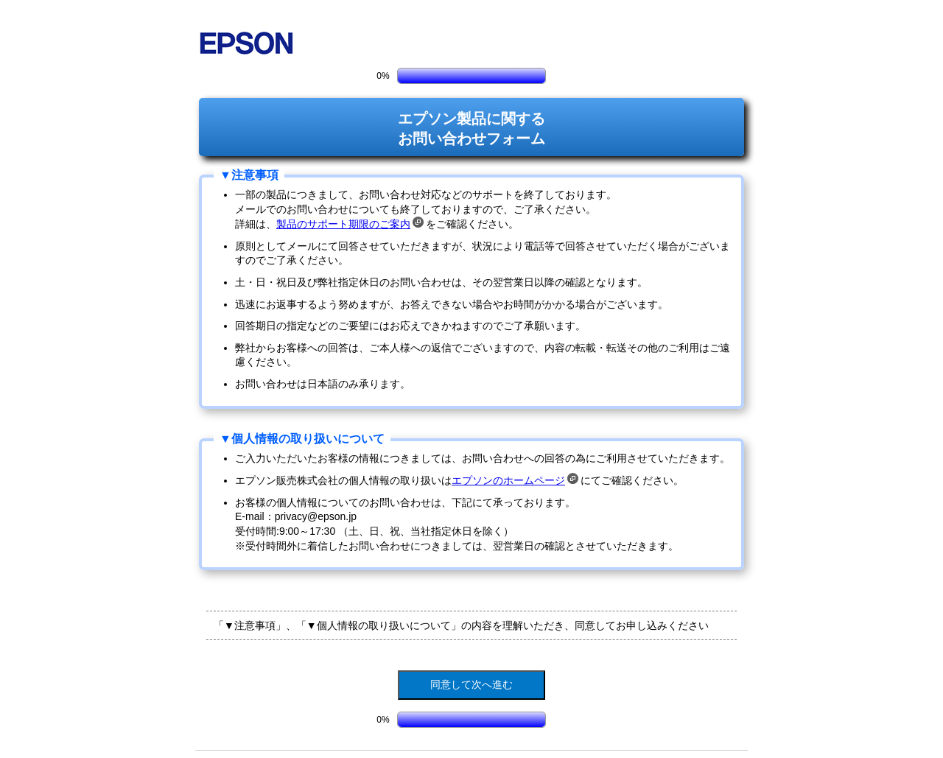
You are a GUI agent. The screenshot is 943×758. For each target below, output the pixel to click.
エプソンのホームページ (515, 480)
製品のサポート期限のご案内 (350, 224)
